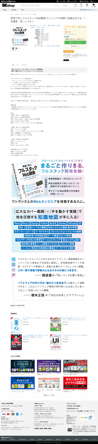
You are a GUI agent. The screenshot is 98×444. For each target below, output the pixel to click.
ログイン (93, 1)
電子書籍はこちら (75, 46)
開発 (41, 46)
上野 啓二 (38, 27)
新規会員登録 (84, 1)
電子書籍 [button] (13, 9)
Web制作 (58, 46)
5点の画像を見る (14, 50)
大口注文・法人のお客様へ (73, 406)
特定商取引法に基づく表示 (71, 417)
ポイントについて (71, 403)
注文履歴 (81, 5)
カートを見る (93, 5)
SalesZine (58, 439)
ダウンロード (87, 5)
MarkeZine (12, 439)
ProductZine (85, 439)
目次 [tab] (18, 65)
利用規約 (68, 415)
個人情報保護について (70, 418)
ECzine (32, 439)
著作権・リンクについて (71, 420)
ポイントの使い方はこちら (70, 34)
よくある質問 (61, 1)
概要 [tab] (13, 65)
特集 (22, 9)
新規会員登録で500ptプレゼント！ (88, 9)
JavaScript (52, 46)
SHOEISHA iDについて (70, 423)
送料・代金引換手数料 (7, 403)
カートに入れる (75, 42)
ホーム (12, 14)
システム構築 (46, 46)
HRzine (76, 439)
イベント (95, 439)
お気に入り (76, 5)
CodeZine (3, 439)
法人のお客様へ (73, 1)
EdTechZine (49, 439)
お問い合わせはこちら (72, 408)
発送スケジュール (39, 403)
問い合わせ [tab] (24, 65)
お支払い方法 (5, 408)
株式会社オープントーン (36, 25)
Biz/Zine (40, 439)
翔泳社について (69, 421)
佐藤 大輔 (49, 25)
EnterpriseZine (22, 439)
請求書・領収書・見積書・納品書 (42, 428)
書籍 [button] (4, 9)
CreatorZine (68, 439)
